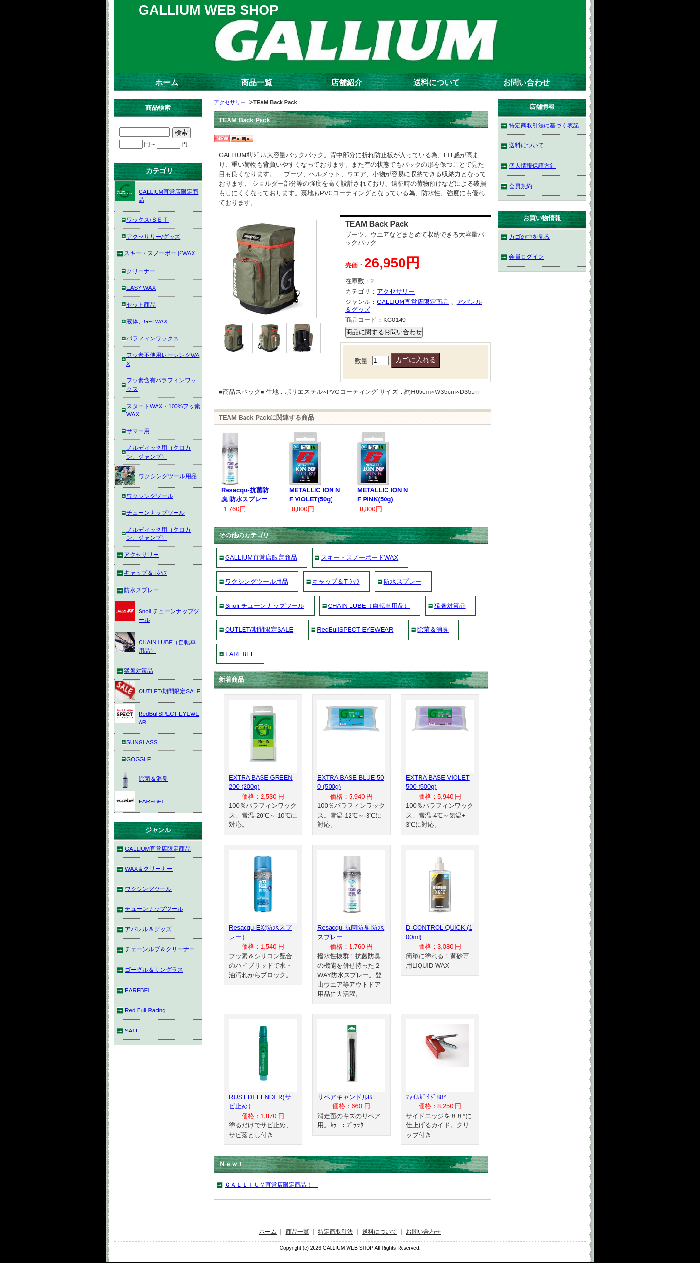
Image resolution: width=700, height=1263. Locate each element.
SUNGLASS (142, 742)
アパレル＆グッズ (148, 929)
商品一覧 (256, 82)
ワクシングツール (149, 496)
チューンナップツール (155, 512)
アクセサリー (230, 102)
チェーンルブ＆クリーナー (160, 949)
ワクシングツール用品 (256, 581)
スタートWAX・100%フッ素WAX (163, 410)
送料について (436, 82)
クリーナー (141, 271)
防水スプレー (402, 581)
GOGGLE (138, 759)
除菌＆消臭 (433, 629)
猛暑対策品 (450, 605)
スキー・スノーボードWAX (359, 557)
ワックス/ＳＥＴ (147, 219)
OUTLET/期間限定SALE (259, 629)
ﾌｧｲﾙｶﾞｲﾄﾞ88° (426, 1097)
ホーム (166, 82)
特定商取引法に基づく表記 (544, 125)
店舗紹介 (346, 82)
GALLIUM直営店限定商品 (413, 301)
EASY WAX (141, 288)
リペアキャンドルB (344, 1097)
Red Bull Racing (145, 1010)
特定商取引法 (335, 1231)
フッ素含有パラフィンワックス (161, 384)
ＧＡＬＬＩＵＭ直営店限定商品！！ (271, 1184)
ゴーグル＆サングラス (154, 969)
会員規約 (520, 186)
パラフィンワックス (152, 338)
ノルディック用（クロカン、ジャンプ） (158, 452)
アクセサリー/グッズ (153, 236)
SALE (132, 1030)
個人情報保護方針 (532, 165)
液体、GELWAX (147, 321)
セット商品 (141, 305)
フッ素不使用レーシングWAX (162, 359)
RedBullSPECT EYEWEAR (355, 629)
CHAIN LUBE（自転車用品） (369, 605)
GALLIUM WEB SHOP (209, 10)
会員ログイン (526, 256)
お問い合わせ (526, 82)
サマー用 (138, 431)
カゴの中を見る (529, 236)
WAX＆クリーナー (149, 868)
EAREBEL (239, 654)
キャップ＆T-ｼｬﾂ (336, 581)
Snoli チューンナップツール (264, 605)
